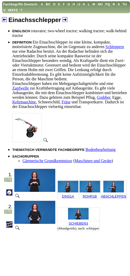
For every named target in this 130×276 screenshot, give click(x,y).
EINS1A (68, 196)
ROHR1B (90, 196)
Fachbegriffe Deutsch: (20, 4)
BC (48, 4)
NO (100, 4)
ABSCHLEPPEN (113, 196)
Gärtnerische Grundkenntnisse (47, 161)
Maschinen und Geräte (93, 161)
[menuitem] (20, 4)
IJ (79, 4)
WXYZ (13, 10)
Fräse (66, 102)
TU (124, 4)
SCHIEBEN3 (78, 223)
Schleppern (114, 47)
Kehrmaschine (24, 102)
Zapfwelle (20, 88)
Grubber (103, 97)
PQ (107, 4)
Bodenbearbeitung (100, 149)
